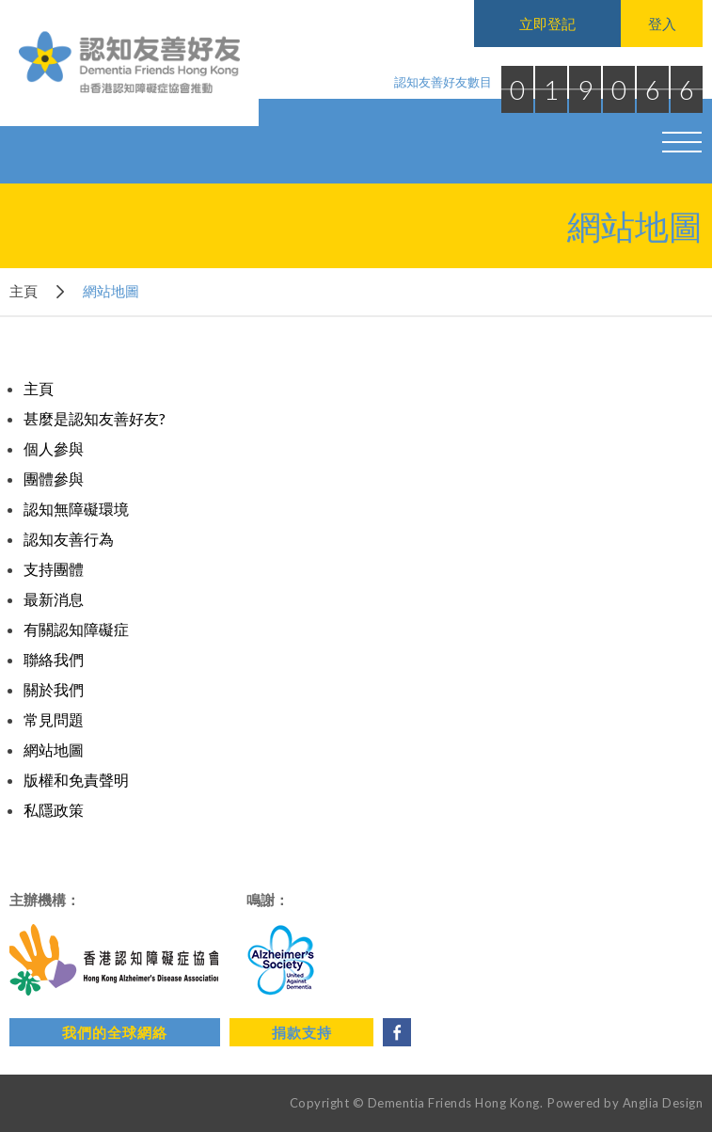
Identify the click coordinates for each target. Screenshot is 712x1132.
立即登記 (547, 23)
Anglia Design (663, 1102)
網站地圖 (54, 749)
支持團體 (54, 569)
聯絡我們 (54, 659)
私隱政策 (54, 810)
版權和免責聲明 (76, 780)
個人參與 (54, 448)
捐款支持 (302, 1032)
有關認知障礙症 (76, 629)
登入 (662, 23)
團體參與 (54, 478)
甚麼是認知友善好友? (95, 418)
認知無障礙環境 (76, 509)
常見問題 (54, 719)
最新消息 (54, 599)
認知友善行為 (69, 539)
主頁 (23, 290)
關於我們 (54, 689)
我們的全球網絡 (114, 1032)
